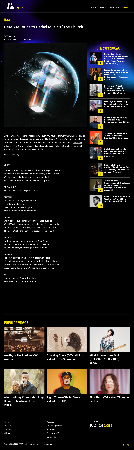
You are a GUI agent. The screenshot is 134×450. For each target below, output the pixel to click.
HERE (40, 149)
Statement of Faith (54, 433)
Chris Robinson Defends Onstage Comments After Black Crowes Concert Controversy (115, 152)
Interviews (114, 8)
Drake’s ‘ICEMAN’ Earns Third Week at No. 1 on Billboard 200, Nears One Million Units (117, 198)
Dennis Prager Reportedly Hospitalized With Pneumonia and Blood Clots (116, 119)
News (93, 8)
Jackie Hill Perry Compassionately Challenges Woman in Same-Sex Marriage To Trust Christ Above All (117, 185)
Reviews (102, 8)
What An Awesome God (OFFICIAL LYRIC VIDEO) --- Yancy (106, 359)
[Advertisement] (110, 35)
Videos (125, 8)
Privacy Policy (52, 429)
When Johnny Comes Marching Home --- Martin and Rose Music (24, 401)
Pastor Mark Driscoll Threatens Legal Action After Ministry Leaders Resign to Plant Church (114, 89)
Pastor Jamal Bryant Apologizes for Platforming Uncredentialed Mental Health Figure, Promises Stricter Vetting (116, 59)
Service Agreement (55, 426)
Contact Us (51, 437)
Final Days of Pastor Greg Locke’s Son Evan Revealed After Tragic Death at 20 (116, 104)
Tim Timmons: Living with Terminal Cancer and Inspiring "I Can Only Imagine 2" (117, 136)
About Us (50, 422)
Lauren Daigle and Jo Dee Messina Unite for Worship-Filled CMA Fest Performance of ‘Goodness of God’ (116, 74)
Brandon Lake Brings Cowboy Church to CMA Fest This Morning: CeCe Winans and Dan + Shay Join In (117, 168)
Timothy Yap (11, 36)
